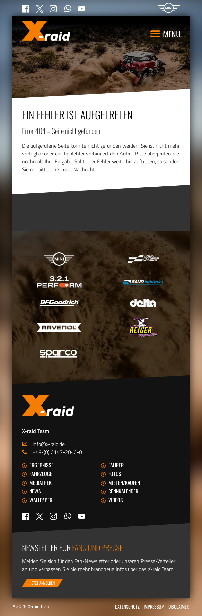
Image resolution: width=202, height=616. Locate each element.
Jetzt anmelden (42, 583)
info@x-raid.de (49, 444)
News (35, 491)
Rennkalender (123, 491)
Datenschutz (127, 606)
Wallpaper (40, 500)
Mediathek (40, 483)
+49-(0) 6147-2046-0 (57, 452)
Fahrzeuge (40, 474)
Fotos (114, 474)
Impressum (154, 606)
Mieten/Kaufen (124, 483)
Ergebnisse (41, 465)
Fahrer (116, 465)
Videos (115, 500)
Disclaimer (178, 606)
